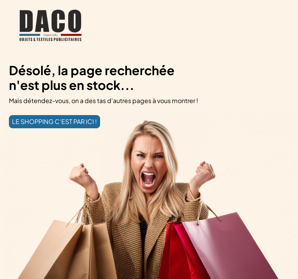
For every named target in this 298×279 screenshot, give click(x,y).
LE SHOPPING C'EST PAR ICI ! (54, 121)
